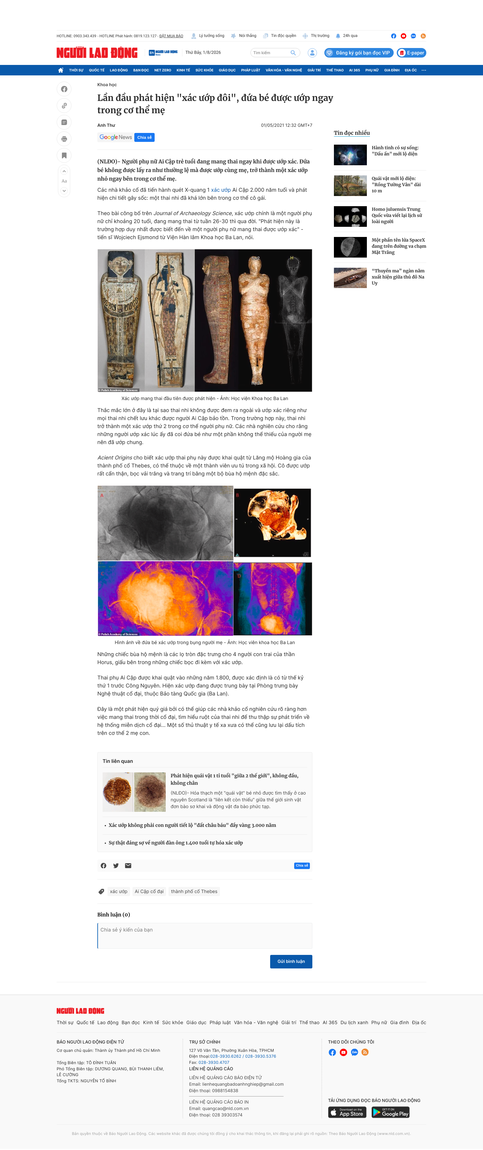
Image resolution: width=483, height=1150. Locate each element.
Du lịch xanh (354, 1022)
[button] (64, 171)
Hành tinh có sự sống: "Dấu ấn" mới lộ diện (395, 151)
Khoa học (107, 84)
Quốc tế (96, 70)
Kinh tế (183, 70)
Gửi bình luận (291, 961)
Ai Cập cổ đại (149, 891)
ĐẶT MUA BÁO (171, 36)
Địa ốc (411, 70)
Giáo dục (227, 70)
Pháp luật (250, 70)
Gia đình (392, 70)
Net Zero (162, 70)
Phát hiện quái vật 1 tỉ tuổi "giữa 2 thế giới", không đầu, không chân (234, 779)
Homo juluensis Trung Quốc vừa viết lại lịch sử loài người (397, 215)
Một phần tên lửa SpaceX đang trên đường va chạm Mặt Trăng (399, 246)
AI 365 (354, 70)
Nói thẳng (243, 36)
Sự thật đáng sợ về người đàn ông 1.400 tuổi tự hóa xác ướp (176, 843)
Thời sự (76, 70)
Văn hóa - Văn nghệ (284, 70)
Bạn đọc (141, 70)
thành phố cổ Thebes (194, 891)
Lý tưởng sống (208, 36)
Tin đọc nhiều (352, 133)
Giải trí (314, 70)
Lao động (119, 70)
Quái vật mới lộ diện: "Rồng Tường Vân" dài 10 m (396, 185)
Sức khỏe (204, 70)
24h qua (346, 36)
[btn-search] (293, 52)
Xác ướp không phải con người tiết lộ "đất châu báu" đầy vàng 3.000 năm (192, 825)
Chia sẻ (144, 137)
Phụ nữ (372, 70)
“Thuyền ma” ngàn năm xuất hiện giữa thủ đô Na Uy (398, 277)
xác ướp (221, 190)
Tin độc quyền (279, 36)
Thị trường (315, 36)
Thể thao (335, 70)
